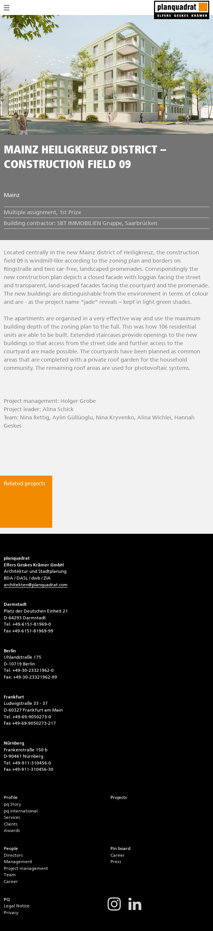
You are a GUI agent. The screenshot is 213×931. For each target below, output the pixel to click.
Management (18, 861)
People (11, 848)
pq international (21, 811)
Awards (12, 830)
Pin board (120, 848)
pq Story (12, 804)
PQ (7, 899)
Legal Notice (17, 905)
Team (10, 874)
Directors (13, 855)
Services (12, 817)
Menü (6, 7)
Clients (11, 824)
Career (11, 881)
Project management (26, 868)
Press (115, 861)
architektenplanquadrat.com (36, 584)
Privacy (11, 912)
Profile (11, 797)
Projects (118, 797)
